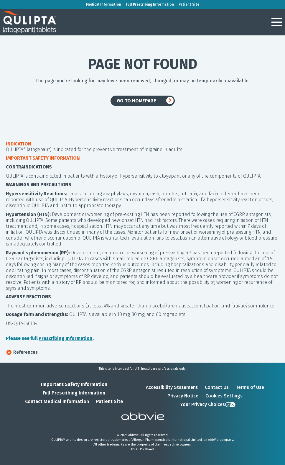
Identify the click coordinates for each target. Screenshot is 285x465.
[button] (276, 22)
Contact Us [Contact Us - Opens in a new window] (217, 387)
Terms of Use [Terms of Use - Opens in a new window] (250, 387)
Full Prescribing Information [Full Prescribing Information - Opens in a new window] (74, 393)
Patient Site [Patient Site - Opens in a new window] (109, 401)
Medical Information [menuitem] (103, 4)
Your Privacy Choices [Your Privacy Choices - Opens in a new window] (202, 404)
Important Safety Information (74, 384)
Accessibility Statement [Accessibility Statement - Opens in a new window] (172, 387)
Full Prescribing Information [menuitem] (150, 4)
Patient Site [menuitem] (189, 4)
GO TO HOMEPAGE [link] (136, 101)
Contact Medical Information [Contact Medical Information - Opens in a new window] (57, 401)
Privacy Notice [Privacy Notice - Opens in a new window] (182, 396)
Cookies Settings (224, 396)
